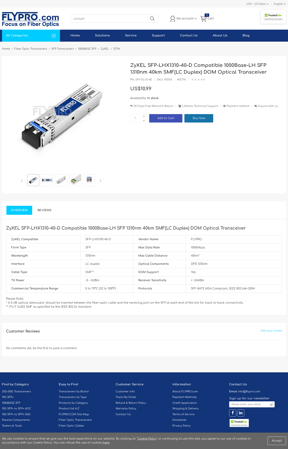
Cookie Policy (147, 438)
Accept (277, 440)
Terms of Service (183, 414)
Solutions (102, 35)
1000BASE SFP (11, 403)
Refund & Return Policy (131, 403)
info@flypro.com (249, 391)
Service (131, 35)
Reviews (44, 210)
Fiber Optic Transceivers (75, 420)
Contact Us (189, 35)
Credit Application (184, 403)
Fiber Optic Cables (71, 425)
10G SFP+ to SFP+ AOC (16, 408)
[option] (33, 180)
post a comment (65, 348)
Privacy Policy (181, 425)
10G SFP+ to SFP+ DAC (16, 414)
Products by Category (73, 403)
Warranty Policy (126, 408)
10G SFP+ (8, 397)
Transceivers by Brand (74, 391)
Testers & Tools (12, 425)
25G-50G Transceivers (16, 391)
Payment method (238, 106)
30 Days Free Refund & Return (153, 106)
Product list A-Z (69, 408)
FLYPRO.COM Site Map (74, 414)
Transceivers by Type (73, 397)
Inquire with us (268, 106)
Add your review (271, 330)
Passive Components (16, 420)
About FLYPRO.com (185, 391)
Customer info (125, 391)
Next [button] (99, 181)
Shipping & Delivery (185, 408)
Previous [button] (22, 181)
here (106, 442)
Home (75, 35)
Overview (19, 210)
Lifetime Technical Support (200, 106)
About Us (220, 35)
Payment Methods (184, 397)
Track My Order (126, 397)
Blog (246, 35)
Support (158, 35)
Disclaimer (179, 420)
